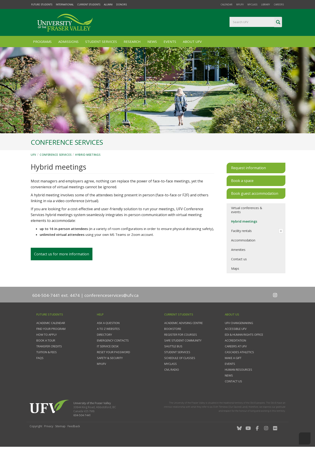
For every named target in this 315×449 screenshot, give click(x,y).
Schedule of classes (179, 358)
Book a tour (45, 340)
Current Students (88, 4)
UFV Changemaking (239, 323)
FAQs (40, 358)
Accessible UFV (236, 329)
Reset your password (113, 352)
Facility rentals (241, 231)
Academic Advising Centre (183, 323)
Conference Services (56, 155)
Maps (235, 268)
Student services (177, 352)
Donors (121, 4)
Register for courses (180, 335)
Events (170, 41)
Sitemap (60, 426)
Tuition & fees (46, 352)
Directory (104, 335)
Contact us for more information (61, 254)
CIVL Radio (171, 370)
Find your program (51, 329)
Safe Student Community (182, 340)
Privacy (48, 426)
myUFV (240, 4)
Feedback (74, 426)
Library (265, 4)
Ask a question (108, 323)
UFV (33, 155)
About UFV (192, 41)
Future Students (41, 4)
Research (132, 41)
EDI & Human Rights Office (244, 335)
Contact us (239, 259)
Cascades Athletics (239, 352)
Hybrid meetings (88, 155)
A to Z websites (108, 329)
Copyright (36, 426)
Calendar (226, 4)
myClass (252, 4)
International (65, 4)
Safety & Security (110, 358)
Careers (279, 4)
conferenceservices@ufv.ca (111, 295)
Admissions (68, 41)
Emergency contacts (113, 340)
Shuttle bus (173, 346)
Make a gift (233, 358)
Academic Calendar (50, 323)
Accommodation (243, 240)
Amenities (238, 249)
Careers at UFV (236, 346)
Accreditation (235, 340)
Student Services (101, 41)
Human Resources (238, 370)
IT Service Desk (108, 346)
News (152, 41)
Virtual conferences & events (246, 210)
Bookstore (172, 329)
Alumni (108, 4)
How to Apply (46, 335)
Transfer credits (49, 346)
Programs (42, 41)
